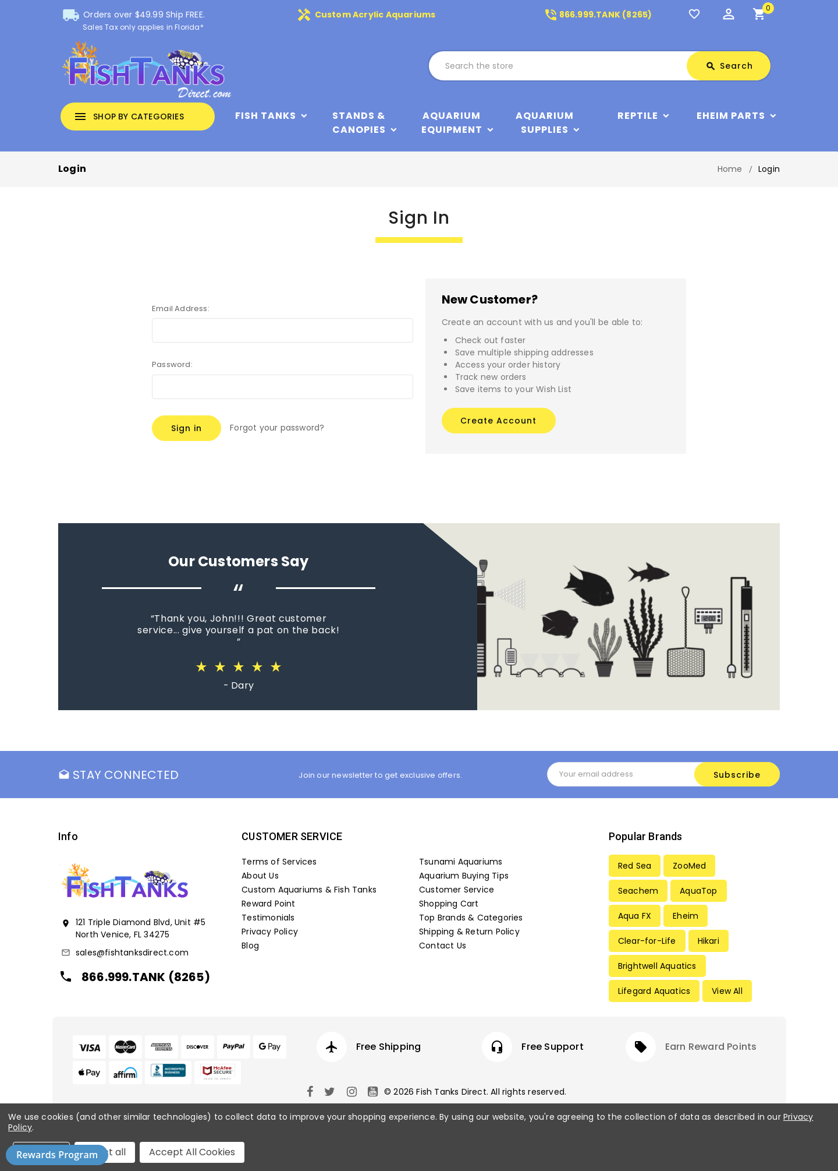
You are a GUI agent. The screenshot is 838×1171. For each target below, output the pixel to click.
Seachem (638, 891)
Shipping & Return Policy (469, 931)
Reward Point (268, 903)
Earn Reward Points (711, 1046)
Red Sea (634, 866)
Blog (250, 945)
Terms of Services (279, 861)
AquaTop (698, 891)
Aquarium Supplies (545, 122)
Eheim (685, 916)
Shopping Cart (449, 903)
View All (727, 991)
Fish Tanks (265, 115)
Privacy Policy (270, 931)
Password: (172, 364)
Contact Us (442, 945)
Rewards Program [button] (57, 1154)
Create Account (498, 420)
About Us (260, 875)
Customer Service (456, 889)
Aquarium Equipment (451, 122)
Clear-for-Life (647, 941)
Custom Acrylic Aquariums (366, 14)
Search (729, 66)
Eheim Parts (731, 115)
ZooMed (689, 866)
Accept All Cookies (192, 1152)
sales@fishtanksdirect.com (132, 952)
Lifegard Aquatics (654, 991)
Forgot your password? (277, 427)
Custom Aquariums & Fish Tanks (309, 889)
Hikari (708, 941)
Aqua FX (634, 916)
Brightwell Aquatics (657, 966)
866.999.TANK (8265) (598, 14)
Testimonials (268, 917)
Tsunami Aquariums (460, 861)
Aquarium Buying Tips (464, 875)
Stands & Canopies (359, 122)
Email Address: (181, 308)
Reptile (637, 115)
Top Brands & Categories (471, 917)
